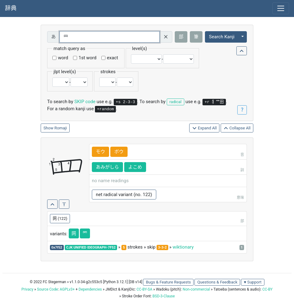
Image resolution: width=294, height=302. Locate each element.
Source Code (47, 289)
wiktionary (183, 247)
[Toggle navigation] (280, 8)
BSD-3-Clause (164, 296)
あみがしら (107, 167)
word (63, 58)
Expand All (204, 128)
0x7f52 (57, 247)
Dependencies (90, 289)
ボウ (119, 151)
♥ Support (252, 282)
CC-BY (267, 289)
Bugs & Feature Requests (168, 282)
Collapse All (237, 128)
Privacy (28, 289)
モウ (100, 151)
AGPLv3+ (67, 289)
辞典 (11, 8)
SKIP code (84, 101)
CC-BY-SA (144, 289)
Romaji (61, 128)
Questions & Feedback (217, 282)
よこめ (135, 167)
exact (112, 58)
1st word (87, 58)
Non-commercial (196, 289)
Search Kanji (222, 37)
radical (175, 101)
